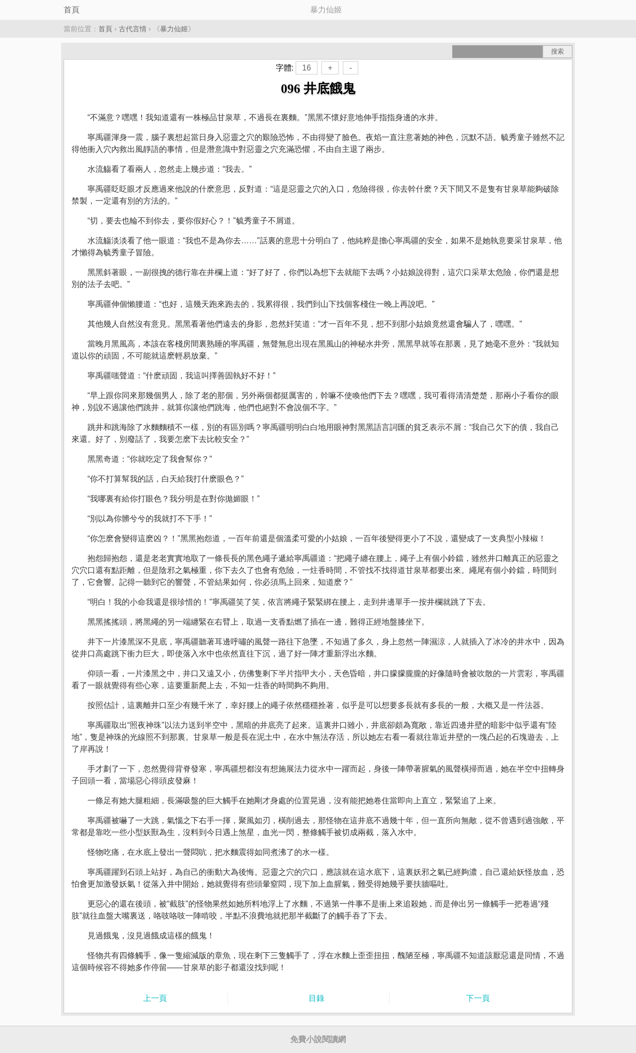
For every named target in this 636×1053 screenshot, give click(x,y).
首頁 (72, 9)
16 (306, 68)
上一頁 (155, 998)
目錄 (316, 998)
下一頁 (478, 998)
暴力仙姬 (174, 29)
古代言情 (133, 29)
